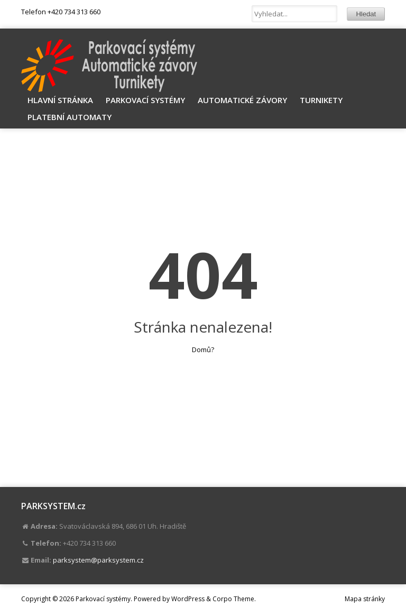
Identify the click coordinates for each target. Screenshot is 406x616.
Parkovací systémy (145, 100)
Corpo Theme (233, 598)
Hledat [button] (366, 14)
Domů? (203, 349)
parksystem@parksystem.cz (98, 560)
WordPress (188, 598)
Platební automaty (69, 117)
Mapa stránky (365, 598)
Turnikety (321, 100)
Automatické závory (242, 100)
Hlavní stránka (60, 100)
